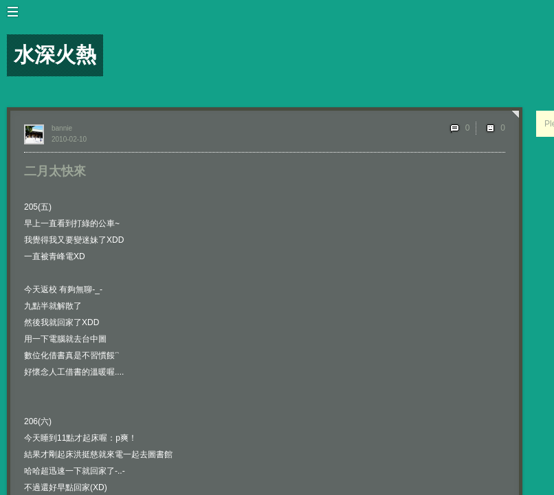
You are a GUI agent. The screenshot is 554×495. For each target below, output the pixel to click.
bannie (62, 128)
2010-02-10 (69, 139)
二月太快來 (55, 171)
